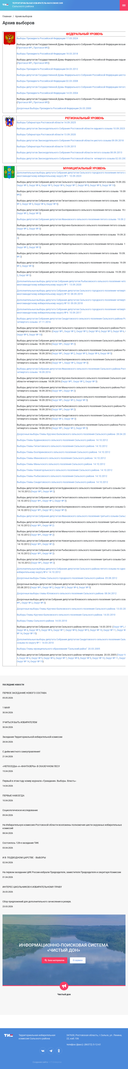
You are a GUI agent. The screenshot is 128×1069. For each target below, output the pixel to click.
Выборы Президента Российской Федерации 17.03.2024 (47, 38)
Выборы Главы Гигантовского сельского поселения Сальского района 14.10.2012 (62, 446)
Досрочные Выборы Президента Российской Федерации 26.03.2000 (54, 108)
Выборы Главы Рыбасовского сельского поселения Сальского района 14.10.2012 (62, 476)
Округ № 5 (46, 185)
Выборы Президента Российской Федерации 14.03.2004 (47, 93)
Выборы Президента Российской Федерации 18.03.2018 (47, 53)
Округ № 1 (57, 362)
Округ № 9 (95, 185)
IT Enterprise (56, 1062)
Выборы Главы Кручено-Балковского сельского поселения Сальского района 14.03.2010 (66, 614)
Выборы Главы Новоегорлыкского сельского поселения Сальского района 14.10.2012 (64, 470)
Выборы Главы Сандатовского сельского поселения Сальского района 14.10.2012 (62, 482)
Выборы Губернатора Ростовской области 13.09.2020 (46, 134)
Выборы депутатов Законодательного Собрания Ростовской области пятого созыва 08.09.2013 (69, 152)
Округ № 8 (83, 185)
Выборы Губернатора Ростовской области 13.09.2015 (46, 146)
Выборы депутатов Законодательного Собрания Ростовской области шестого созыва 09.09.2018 (70, 140)
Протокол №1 (25, 47)
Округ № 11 (109, 630)
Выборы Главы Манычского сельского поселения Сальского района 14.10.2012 (61, 464)
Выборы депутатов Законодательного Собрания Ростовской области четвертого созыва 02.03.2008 (72, 158)
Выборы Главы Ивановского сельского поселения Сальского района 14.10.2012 (61, 458)
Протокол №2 (41, 47)
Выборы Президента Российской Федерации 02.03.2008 (47, 81)
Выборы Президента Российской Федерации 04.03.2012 (47, 69)
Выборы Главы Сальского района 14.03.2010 (42, 620)
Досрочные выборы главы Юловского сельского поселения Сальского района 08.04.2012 (66, 593)
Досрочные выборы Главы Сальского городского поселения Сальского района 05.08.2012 (67, 578)
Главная (7, 16)
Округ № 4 (34, 185)
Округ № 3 (22, 185)
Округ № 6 (58, 185)
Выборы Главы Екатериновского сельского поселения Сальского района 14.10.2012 (63, 452)
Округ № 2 (22, 213)
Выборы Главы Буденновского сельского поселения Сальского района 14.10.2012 (62, 440)
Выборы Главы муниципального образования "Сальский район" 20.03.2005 (58, 648)
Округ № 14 (23, 661)
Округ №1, (67, 381)
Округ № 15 (29, 633)
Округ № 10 (108, 185)
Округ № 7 (71, 185)
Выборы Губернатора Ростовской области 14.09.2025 (46, 122)
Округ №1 (57, 331)
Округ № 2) (48, 525)
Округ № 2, (58, 418)
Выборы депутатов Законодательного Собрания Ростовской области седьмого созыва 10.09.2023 (71, 128)
